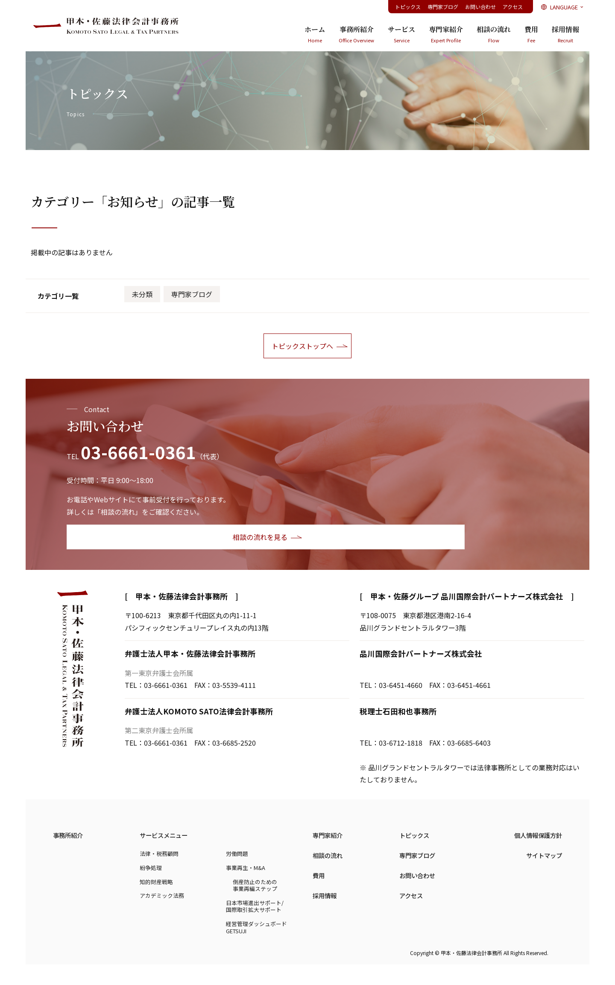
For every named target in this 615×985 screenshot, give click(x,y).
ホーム (315, 34)
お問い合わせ (480, 6)
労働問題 (237, 853)
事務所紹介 (356, 34)
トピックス (408, 6)
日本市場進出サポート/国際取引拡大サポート (255, 906)
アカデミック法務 (162, 895)
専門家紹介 (446, 34)
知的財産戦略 (156, 882)
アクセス (513, 6)
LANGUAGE (563, 7)
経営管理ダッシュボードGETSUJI (256, 927)
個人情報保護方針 (538, 835)
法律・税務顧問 (159, 853)
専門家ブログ (443, 6)
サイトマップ (544, 855)
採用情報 (565, 34)
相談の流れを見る (121, 537)
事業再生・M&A (245, 868)
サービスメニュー (163, 835)
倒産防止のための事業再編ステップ (255, 886)
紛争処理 (151, 868)
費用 (531, 34)
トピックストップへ (302, 346)
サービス (401, 34)
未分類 (142, 294)
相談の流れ (494, 34)
